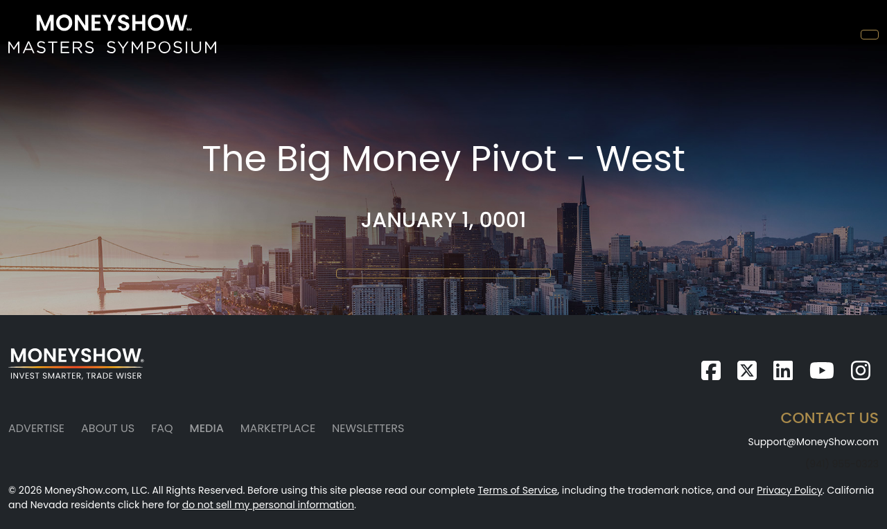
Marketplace (277, 428)
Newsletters (368, 428)
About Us (107, 428)
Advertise (36, 428)
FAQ (162, 428)
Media (207, 428)
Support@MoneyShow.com (813, 442)
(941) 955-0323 (842, 464)
